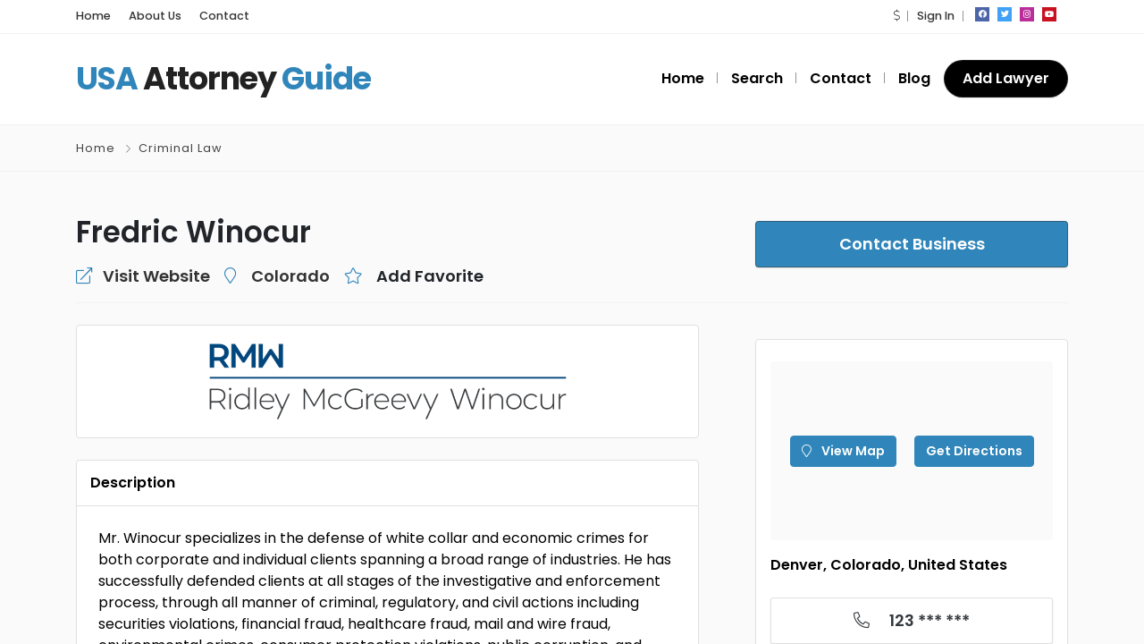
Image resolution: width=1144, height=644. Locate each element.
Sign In (935, 15)
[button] (898, 15)
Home (91, 15)
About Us (148, 15)
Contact (209, 15)
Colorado (263, 275)
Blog (920, 78)
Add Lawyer (1008, 78)
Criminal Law (180, 148)
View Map (848, 451)
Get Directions (968, 451)
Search (773, 78)
